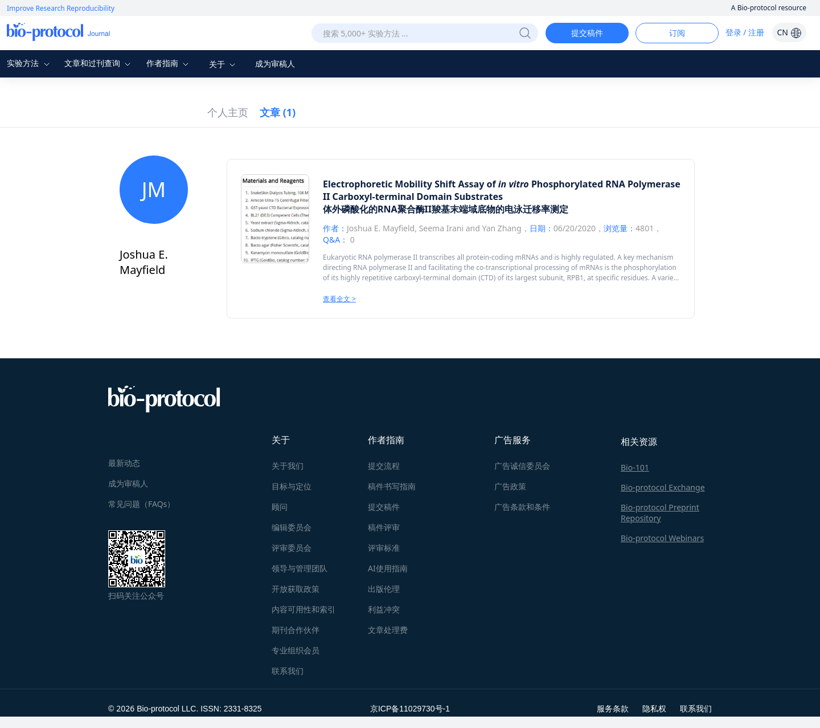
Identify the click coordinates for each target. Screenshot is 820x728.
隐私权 (654, 708)
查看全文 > (339, 299)
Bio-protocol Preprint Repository (660, 512)
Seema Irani (441, 228)
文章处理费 (388, 629)
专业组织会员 (295, 650)
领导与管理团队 (299, 568)
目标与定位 (291, 486)
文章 (278, 112)
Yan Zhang (501, 228)
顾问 (280, 506)
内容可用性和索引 (303, 609)
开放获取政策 (295, 588)
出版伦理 (384, 588)
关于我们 (288, 465)
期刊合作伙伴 (295, 629)
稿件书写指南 (392, 486)
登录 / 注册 (745, 32)
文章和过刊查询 (99, 63)
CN (789, 32)
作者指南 (169, 63)
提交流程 (384, 465)
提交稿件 (587, 32)
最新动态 (124, 462)
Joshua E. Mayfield (381, 228)
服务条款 (613, 708)
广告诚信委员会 (522, 465)
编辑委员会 (291, 527)
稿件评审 (384, 527)
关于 (224, 64)
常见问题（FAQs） (141, 503)
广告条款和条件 (522, 506)
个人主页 (227, 112)
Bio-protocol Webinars (662, 538)
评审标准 (384, 547)
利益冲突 (384, 609)
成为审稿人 (275, 63)
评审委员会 (291, 547)
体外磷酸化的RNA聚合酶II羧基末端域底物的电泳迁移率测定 (445, 209)
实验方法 (29, 63)
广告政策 (510, 486)
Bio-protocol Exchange (663, 487)
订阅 (677, 32)
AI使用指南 (388, 568)
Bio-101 (635, 467)
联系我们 (288, 670)
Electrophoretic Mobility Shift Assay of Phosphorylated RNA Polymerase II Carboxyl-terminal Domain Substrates (501, 190)
